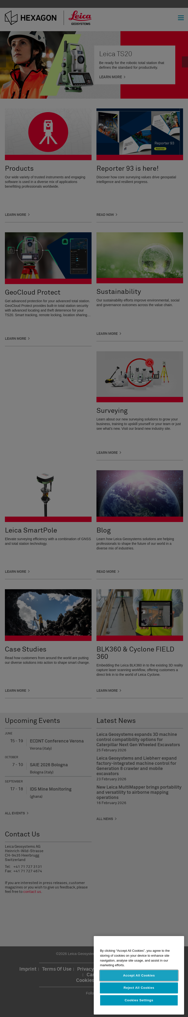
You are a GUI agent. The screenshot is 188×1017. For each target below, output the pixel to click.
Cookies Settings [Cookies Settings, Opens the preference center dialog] (139, 1000)
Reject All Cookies (139, 988)
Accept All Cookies (139, 975)
